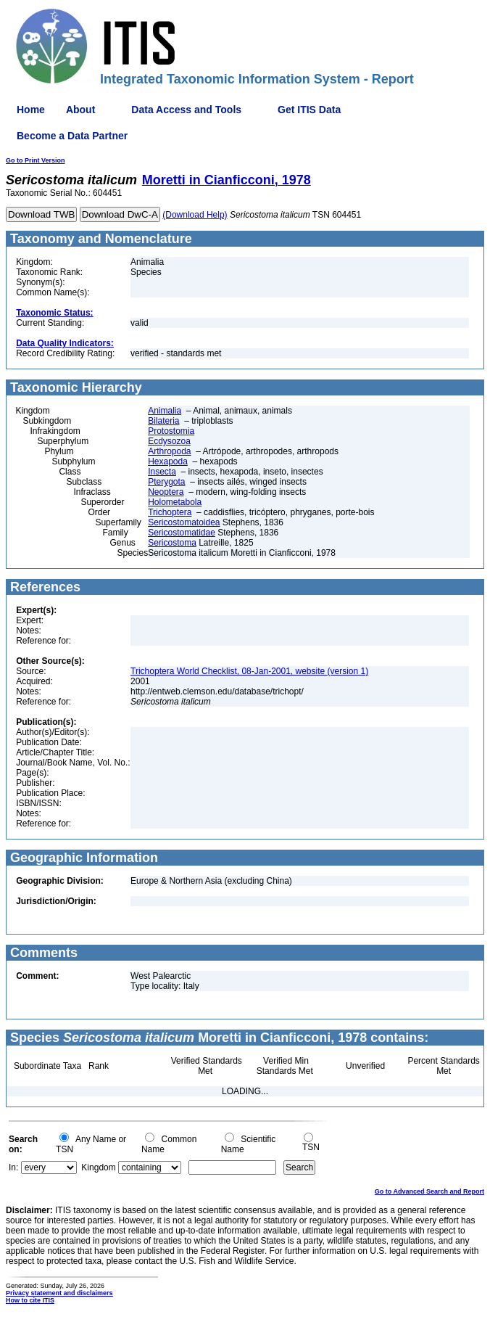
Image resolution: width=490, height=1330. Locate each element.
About (80, 109)
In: (13, 1167)
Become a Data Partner (72, 135)
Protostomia (171, 431)
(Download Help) (194, 215)
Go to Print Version (35, 160)
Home (31, 109)
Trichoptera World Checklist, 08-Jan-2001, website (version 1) (249, 671)
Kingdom (98, 1167)
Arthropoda (169, 451)
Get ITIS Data (309, 109)
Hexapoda (168, 461)
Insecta (162, 472)
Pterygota (166, 482)
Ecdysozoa (169, 441)
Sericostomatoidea (184, 522)
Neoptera (165, 492)
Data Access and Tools (186, 109)
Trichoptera (169, 512)
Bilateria (163, 421)
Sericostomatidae (181, 533)
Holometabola (175, 502)
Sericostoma (172, 543)
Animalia (164, 411)
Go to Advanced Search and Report (429, 1191)
